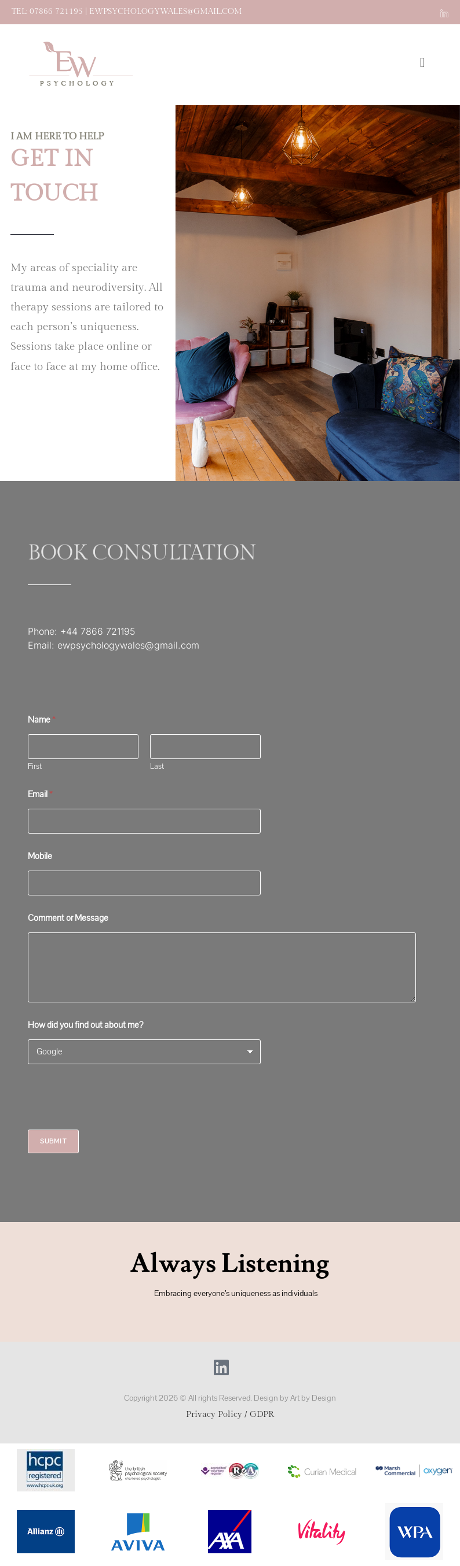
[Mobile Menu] (425, 64)
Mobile (40, 856)
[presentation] (116, 1122)
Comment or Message (68, 918)
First (35, 767)
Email (40, 794)
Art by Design (313, 1398)
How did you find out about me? (85, 1025)
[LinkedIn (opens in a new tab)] (442, 12)
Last (157, 767)
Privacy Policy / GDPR (230, 1414)
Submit (53, 1141)
